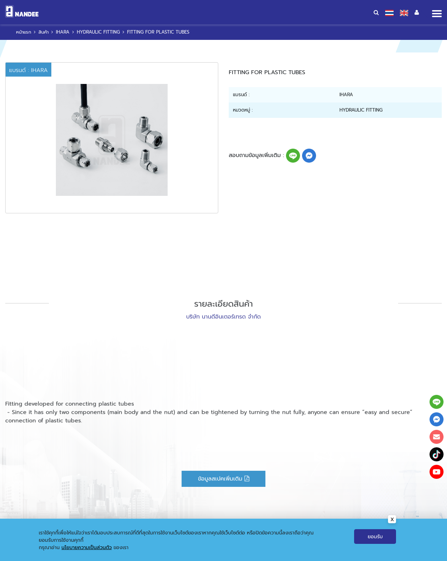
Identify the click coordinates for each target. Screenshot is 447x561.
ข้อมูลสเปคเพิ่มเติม (223, 479)
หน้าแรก (171, 552)
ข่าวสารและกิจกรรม (251, 552)
